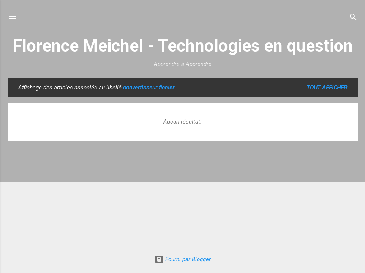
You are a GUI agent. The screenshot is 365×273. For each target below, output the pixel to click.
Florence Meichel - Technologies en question (183, 46)
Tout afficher (327, 87)
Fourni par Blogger (183, 259)
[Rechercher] (353, 17)
